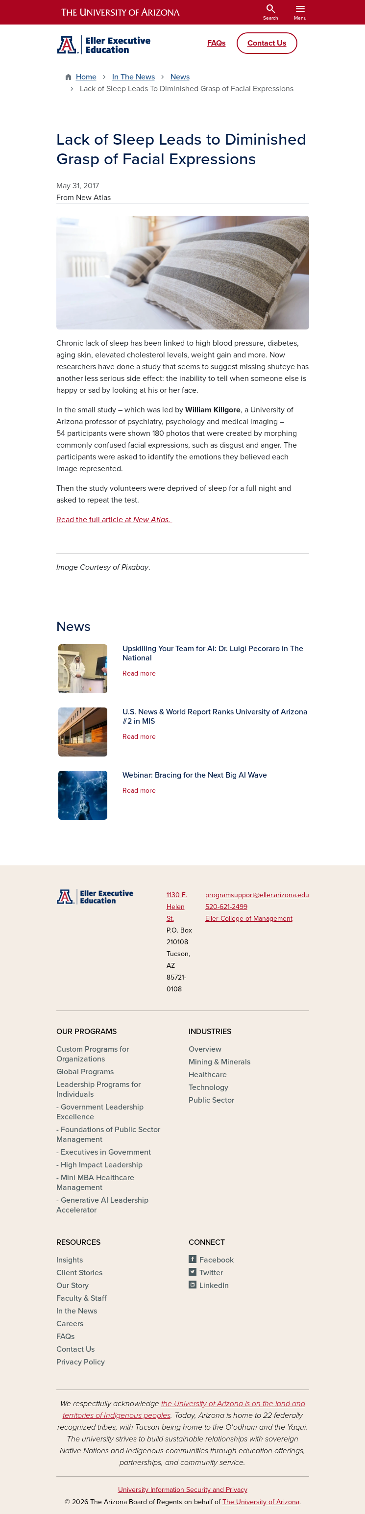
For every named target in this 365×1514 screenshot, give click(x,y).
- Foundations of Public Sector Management (108, 1134)
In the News (76, 1311)
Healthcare (208, 1075)
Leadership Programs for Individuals (98, 1089)
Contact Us (75, 1349)
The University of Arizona (260, 1502)
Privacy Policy (80, 1362)
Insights (69, 1260)
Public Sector (211, 1100)
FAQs (65, 1336)
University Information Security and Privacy (182, 1490)
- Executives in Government (103, 1152)
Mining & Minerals (219, 1062)
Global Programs (85, 1072)
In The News (133, 77)
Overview (205, 1049)
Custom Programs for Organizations (92, 1054)
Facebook (216, 1260)
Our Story (72, 1285)
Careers (69, 1324)
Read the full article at (114, 520)
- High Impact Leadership (99, 1165)
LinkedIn (214, 1285)
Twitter (211, 1273)
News (180, 77)
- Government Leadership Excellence (100, 1112)
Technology (208, 1087)
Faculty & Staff (81, 1298)
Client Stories (79, 1273)
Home (86, 77)
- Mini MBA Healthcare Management (95, 1182)
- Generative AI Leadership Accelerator (102, 1205)
